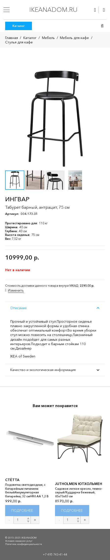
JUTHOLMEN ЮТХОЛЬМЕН (78, 484)
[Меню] (6, 10)
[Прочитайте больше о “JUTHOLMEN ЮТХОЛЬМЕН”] (72, 510)
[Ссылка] (95, 10)
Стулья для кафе (19, 42)
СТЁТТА (12, 480)
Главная (11, 38)
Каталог (30, 38)
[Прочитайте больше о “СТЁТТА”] (22, 510)
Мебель (48, 38)
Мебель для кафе (74, 38)
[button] (102, 26)
